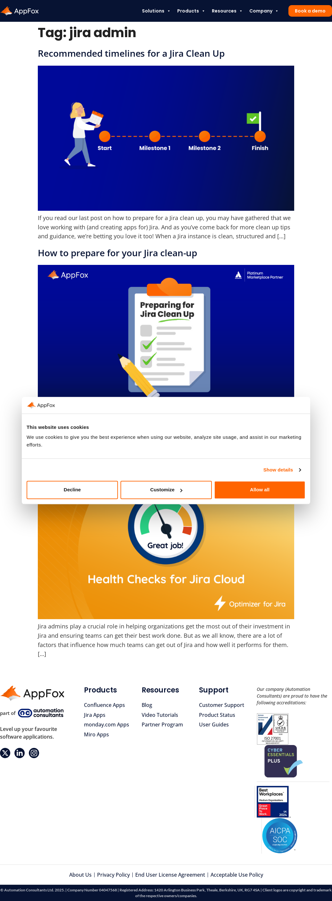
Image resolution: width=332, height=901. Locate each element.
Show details (278, 469)
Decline (72, 490)
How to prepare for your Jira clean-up (117, 253)
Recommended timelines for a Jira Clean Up (131, 53)
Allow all (260, 490)
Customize (166, 490)
